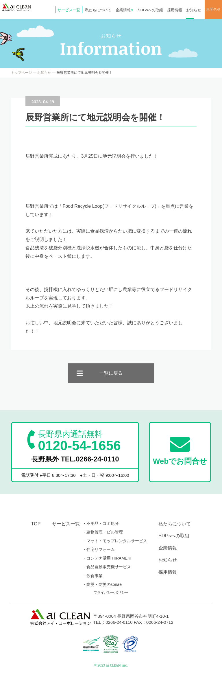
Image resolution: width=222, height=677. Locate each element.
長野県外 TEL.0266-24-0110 (75, 459)
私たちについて (98, 10)
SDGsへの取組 (150, 10)
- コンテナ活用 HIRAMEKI (107, 558)
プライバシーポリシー (111, 592)
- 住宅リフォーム (99, 549)
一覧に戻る (111, 378)
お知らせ (193, 10)
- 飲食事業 (93, 575)
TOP (36, 523)
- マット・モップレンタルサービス (115, 540)
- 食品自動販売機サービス (107, 566)
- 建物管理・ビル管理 (103, 532)
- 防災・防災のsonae (103, 584)
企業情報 (125, 10)
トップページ (21, 73)
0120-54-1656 (79, 441)
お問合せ (213, 9)
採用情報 (174, 10)
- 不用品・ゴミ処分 (101, 523)
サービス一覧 (69, 10)
